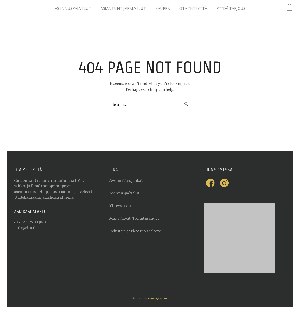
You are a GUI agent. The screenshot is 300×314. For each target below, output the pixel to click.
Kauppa (162, 8)
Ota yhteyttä (193, 8)
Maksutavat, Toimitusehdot (134, 218)
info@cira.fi (25, 227)
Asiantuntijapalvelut (123, 8)
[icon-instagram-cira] (224, 183)
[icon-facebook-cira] (211, 183)
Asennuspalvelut (73, 8)
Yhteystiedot (120, 205)
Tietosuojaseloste (157, 298)
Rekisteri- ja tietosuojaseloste (135, 230)
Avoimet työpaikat (126, 180)
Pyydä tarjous (231, 8)
